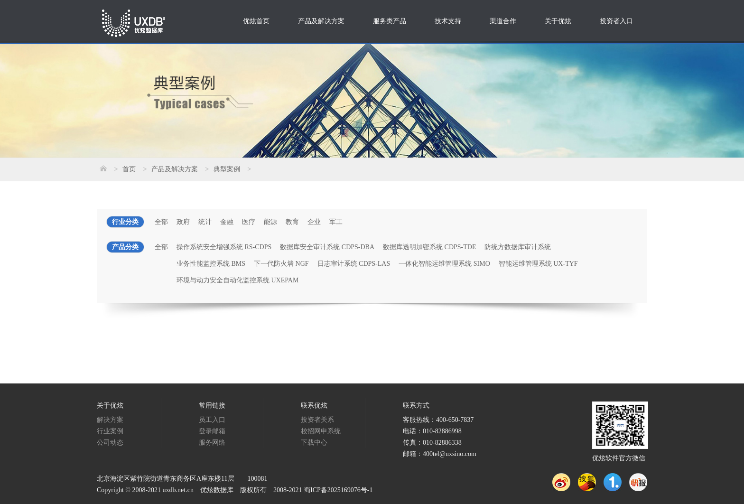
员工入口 (212, 419)
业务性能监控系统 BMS (211, 263)
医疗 (248, 221)
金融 (226, 221)
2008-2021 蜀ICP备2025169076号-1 (323, 490)
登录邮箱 (212, 431)
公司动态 (110, 442)
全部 (161, 221)
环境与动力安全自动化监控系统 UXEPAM (237, 280)
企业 (314, 221)
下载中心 (314, 442)
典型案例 (227, 169)
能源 (270, 221)
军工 (336, 221)
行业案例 (110, 431)
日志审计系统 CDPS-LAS (354, 263)
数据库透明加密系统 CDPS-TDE (429, 247)
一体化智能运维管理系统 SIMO (444, 263)
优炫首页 (256, 21)
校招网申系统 (321, 431)
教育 (292, 221)
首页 (129, 169)
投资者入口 (616, 21)
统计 (205, 221)
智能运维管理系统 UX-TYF (538, 263)
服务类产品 (389, 21)
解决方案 (110, 419)
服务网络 (212, 442)
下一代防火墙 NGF (281, 263)
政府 (183, 221)
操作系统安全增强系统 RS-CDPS (224, 247)
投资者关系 (317, 419)
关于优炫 (558, 21)
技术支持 (448, 21)
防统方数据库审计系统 (517, 247)
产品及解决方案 (321, 21)
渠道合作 (503, 21)
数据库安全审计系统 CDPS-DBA (327, 247)
